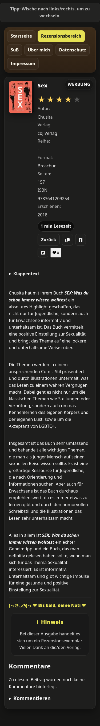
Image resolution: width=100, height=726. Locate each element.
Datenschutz (72, 50)
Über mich (39, 50)
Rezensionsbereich (61, 36)
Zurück (48, 240)
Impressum (23, 63)
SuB (15, 50)
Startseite (21, 36)
